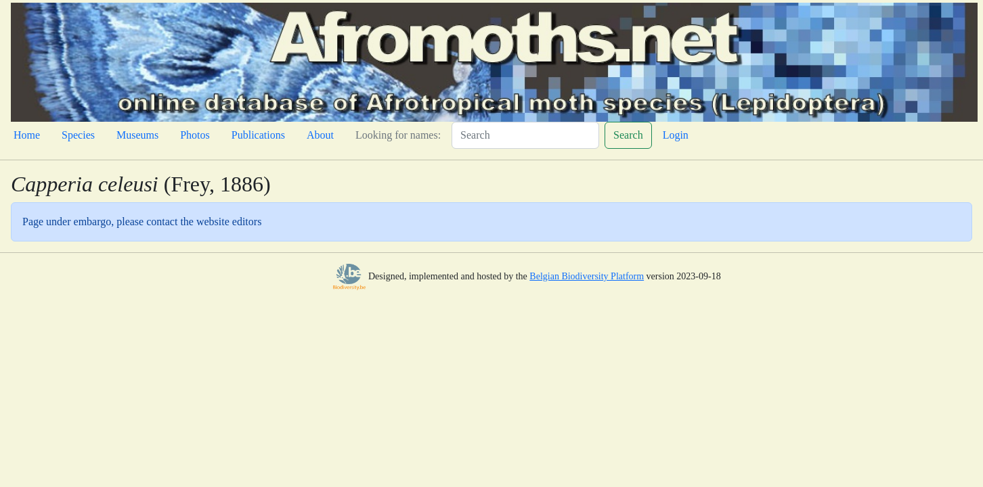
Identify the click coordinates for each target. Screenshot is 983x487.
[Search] (525, 135)
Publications (258, 135)
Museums (137, 135)
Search (628, 135)
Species (78, 135)
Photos (195, 135)
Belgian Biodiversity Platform (586, 276)
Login (676, 135)
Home (27, 135)
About (320, 135)
